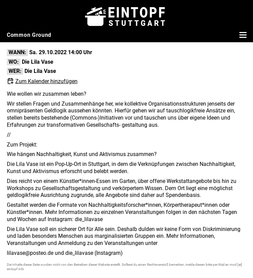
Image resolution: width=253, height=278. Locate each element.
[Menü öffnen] (242, 35)
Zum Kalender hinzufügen (46, 81)
